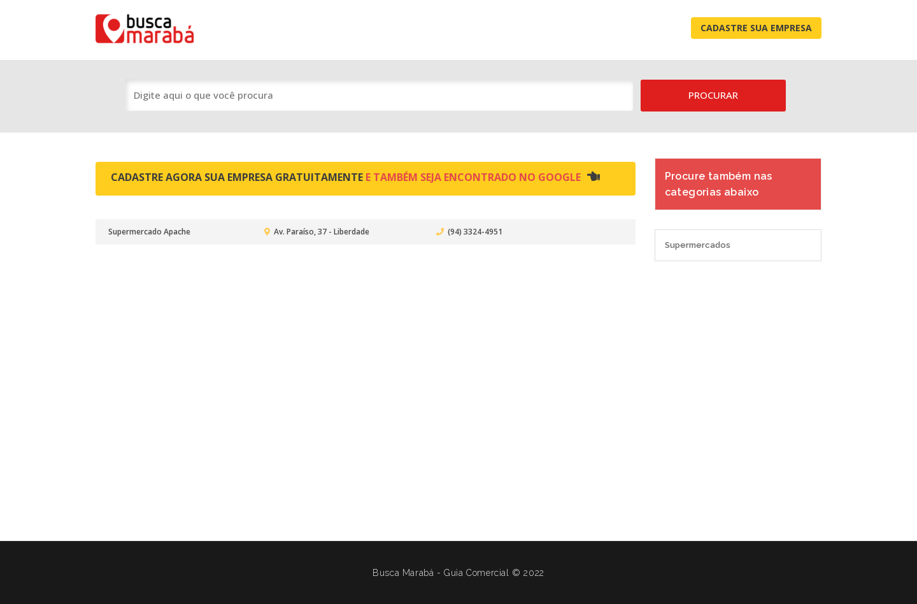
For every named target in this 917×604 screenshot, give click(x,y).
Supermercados (697, 245)
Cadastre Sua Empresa (756, 28)
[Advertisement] (458, 394)
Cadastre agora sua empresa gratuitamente (355, 177)
